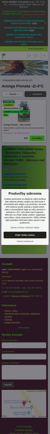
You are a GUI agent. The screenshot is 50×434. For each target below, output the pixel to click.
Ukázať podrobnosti (25, 241)
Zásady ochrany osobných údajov (25, 227)
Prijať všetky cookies (25, 235)
